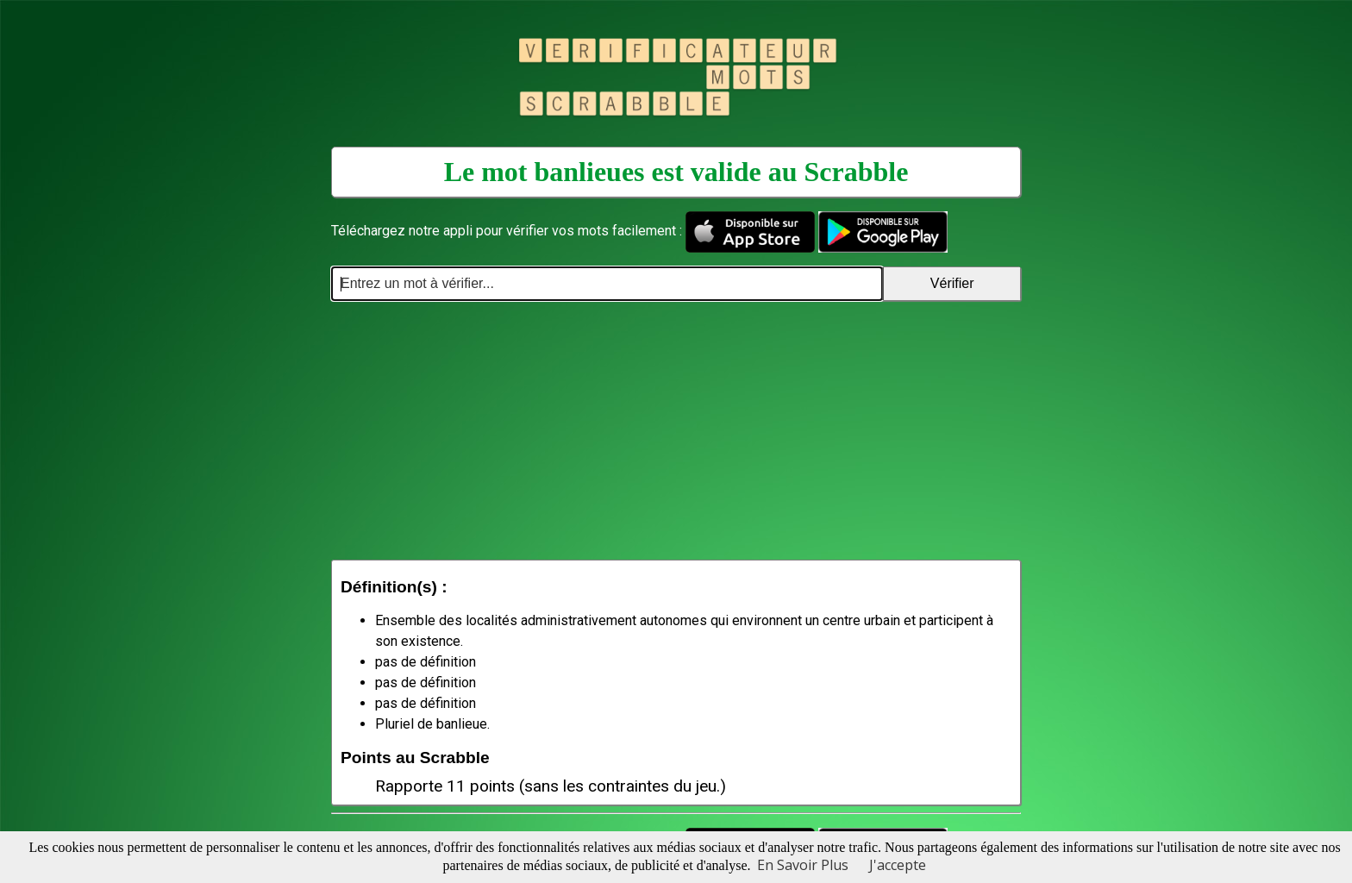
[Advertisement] (676, 430)
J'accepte (897, 864)
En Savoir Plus (802, 864)
